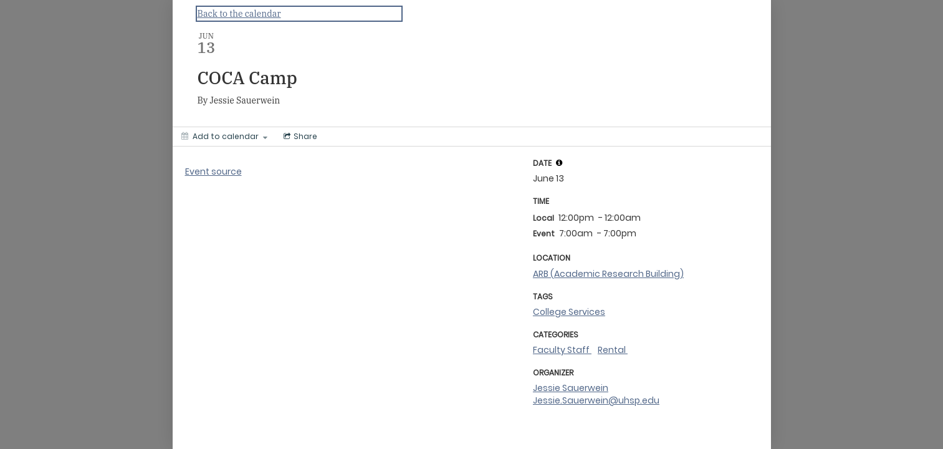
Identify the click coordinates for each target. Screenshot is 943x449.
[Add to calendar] (224, 136)
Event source (213, 171)
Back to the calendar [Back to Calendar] (239, 13)
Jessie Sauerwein (570, 388)
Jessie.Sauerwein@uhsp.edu (596, 400)
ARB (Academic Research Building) (608, 274)
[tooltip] (559, 163)
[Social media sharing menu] (299, 136)
